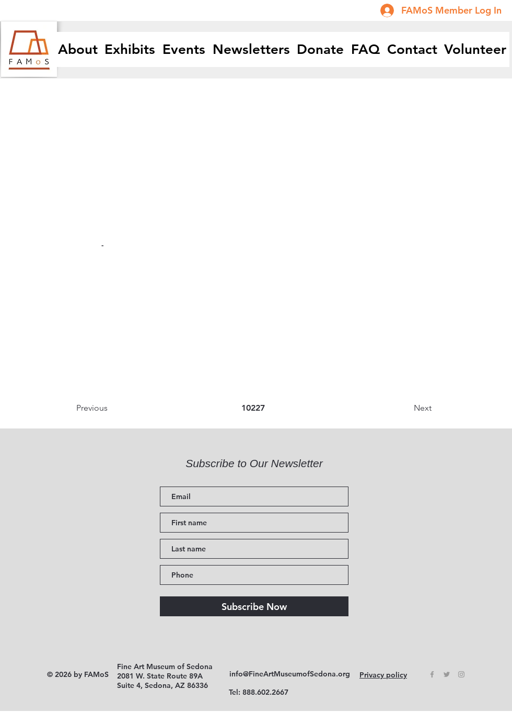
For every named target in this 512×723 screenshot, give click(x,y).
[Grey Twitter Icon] (447, 674)
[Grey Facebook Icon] (432, 674)
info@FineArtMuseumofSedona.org (289, 674)
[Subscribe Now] (254, 606)
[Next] (405, 408)
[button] (130, 49)
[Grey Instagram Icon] (461, 674)
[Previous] (110, 408)
